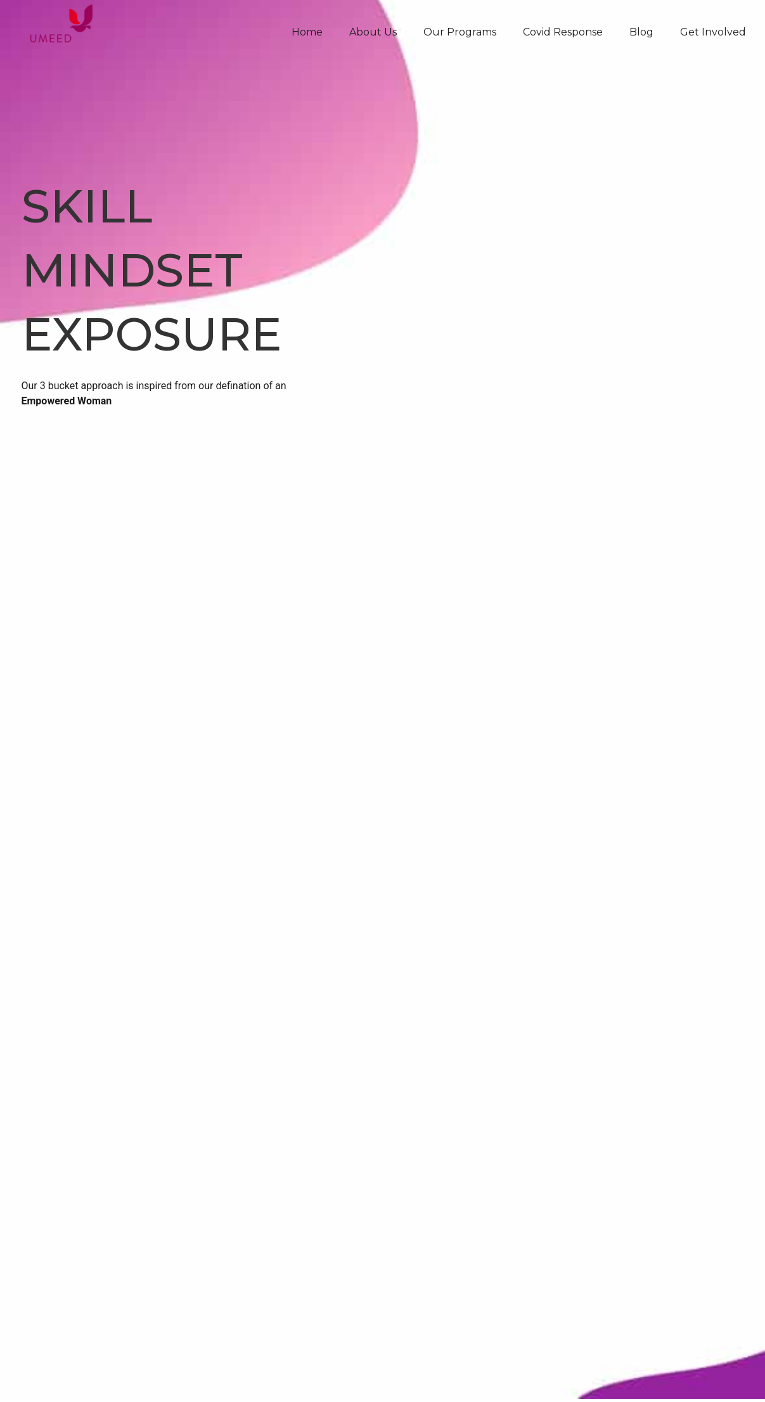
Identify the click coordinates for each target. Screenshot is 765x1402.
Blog (641, 32)
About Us (373, 32)
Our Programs (459, 32)
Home (307, 32)
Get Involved (713, 32)
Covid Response (563, 32)
